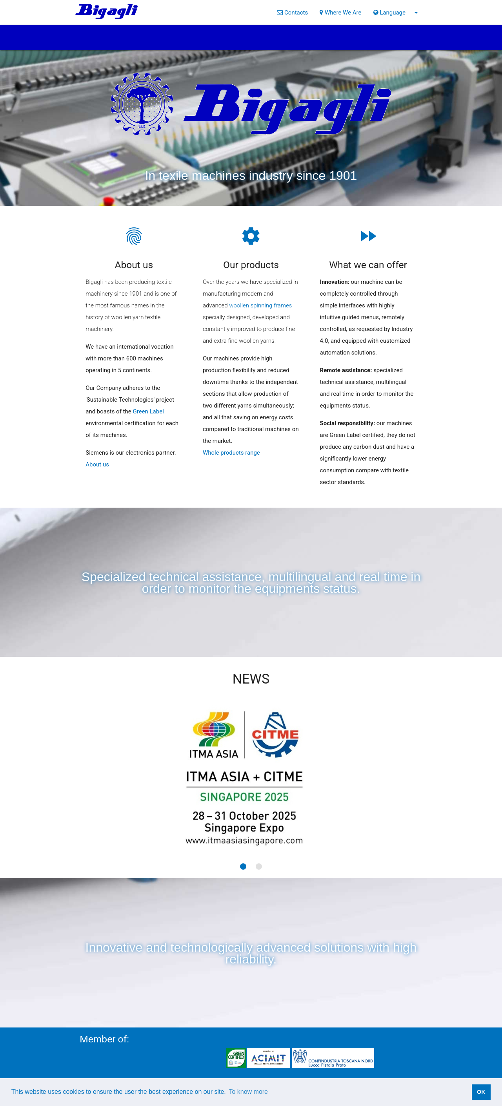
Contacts (292, 12)
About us (97, 464)
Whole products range (231, 452)
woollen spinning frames (260, 305)
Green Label (148, 411)
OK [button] (481, 1092)
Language (397, 12)
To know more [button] (248, 1091)
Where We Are (340, 12)
